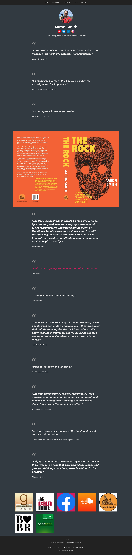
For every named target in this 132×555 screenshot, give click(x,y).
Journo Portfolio (68, 550)
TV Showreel (66, 2)
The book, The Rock (80, 2)
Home (46, 2)
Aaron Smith (66, 27)
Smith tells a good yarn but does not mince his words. (65, 268)
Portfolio (55, 2)
